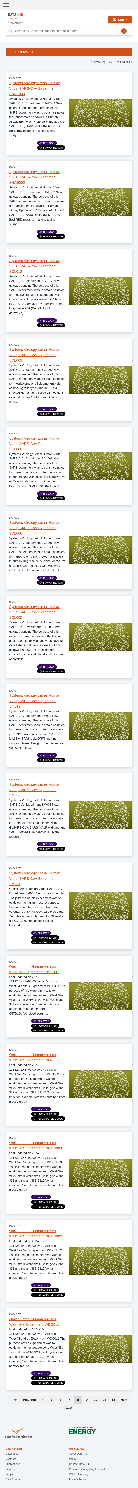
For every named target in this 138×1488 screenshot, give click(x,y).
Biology (47, 143)
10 (97, 1400)
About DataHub (78, 1453)
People (9, 1474)
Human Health (51, 147)
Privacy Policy (77, 1479)
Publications (12, 1463)
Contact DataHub (79, 1463)
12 (115, 1400)
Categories (12, 1453)
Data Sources (13, 1479)
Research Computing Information (89, 1469)
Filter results (22, 52)
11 (106, 1400)
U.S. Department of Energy (82, 1433)
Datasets (10, 1458)
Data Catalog (13, 1448)
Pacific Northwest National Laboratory (18, 1433)
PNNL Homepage (79, 1474)
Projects (10, 1469)
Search (123, 31)
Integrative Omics (48, 942)
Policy (72, 1458)
